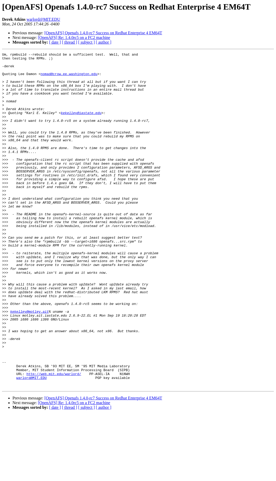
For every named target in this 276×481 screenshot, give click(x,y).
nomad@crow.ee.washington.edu (69, 78)
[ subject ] (86, 42)
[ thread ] (69, 42)
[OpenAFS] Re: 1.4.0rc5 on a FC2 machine (74, 37)
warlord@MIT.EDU (43, 19)
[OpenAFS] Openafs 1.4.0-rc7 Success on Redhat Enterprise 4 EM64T (103, 33)
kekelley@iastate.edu (81, 125)
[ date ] (55, 42)
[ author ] (103, 42)
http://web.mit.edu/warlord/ (54, 438)
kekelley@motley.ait (29, 363)
